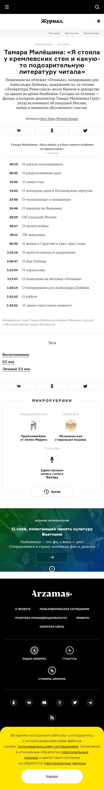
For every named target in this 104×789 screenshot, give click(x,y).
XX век (8, 362)
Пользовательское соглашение (64, 609)
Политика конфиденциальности (41, 617)
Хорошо (52, 776)
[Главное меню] (7, 7)
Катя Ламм (47, 118)
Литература (91, 33)
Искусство (72, 33)
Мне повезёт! (98, 21)
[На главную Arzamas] (52, 7)
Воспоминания (15, 354)
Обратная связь (52, 626)
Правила (82, 617)
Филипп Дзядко (67, 118)
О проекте (22, 609)
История (54, 33)
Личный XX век (16, 369)
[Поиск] (97, 7)
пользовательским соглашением (48, 746)
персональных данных (65, 763)
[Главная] (52, 593)
